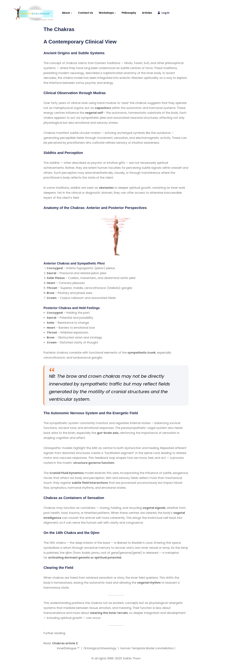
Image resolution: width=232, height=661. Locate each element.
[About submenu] (71, 13)
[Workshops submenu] (115, 13)
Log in (165, 13)
